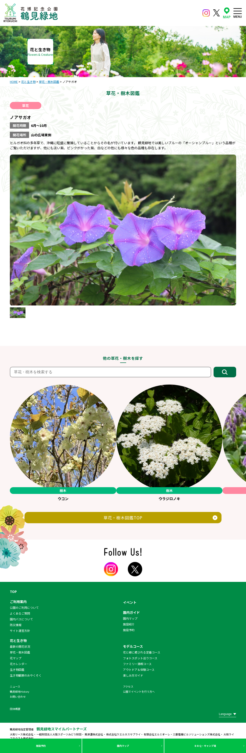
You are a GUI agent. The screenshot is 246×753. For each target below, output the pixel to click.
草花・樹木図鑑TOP (123, 518)
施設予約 (41, 745)
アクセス (128, 686)
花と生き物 (18, 640)
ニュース (15, 686)
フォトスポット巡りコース (140, 658)
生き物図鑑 (17, 669)
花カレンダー (18, 664)
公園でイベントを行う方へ (139, 691)
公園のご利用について (24, 607)
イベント (129, 602)
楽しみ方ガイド (133, 675)
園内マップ (123, 745)
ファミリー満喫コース (137, 664)
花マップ (15, 658)
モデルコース (133, 646)
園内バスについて (21, 619)
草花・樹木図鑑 (20, 652)
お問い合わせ (18, 696)
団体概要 (15, 709)
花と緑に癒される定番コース (141, 652)
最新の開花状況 (20, 646)
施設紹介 (129, 624)
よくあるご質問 (20, 613)
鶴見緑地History (19, 691)
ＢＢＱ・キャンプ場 (205, 745)
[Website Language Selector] (227, 714)
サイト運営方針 (20, 631)
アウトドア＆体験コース (138, 669)
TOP (13, 591)
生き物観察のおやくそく (26, 675)
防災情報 (15, 625)
